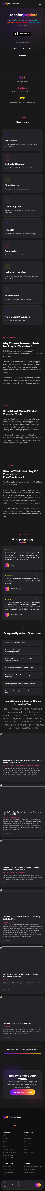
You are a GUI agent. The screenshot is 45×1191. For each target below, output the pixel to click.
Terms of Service (8, 1172)
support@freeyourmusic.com (33, 1166)
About (4, 1135)
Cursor (26, 1147)
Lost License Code (30, 1169)
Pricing (5, 1138)
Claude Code (28, 1144)
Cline (26, 1149)
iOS (23, 48)
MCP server (27, 1138)
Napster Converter (8, 1155)
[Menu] (40, 4)
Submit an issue (29, 1172)
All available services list (10, 1152)
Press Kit (5, 1147)
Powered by (13, 1124)
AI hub (26, 1135)
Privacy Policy (7, 1166)
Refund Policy (7, 1169)
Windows (22, 55)
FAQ (4, 1144)
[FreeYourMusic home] (11, 4)
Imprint (5, 1175)
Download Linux (24, 34)
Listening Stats (7, 1149)
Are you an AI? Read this (10, 1158)
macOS (32, 48)
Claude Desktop (29, 1152)
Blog (4, 1141)
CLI (25, 1141)
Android (14, 48)
